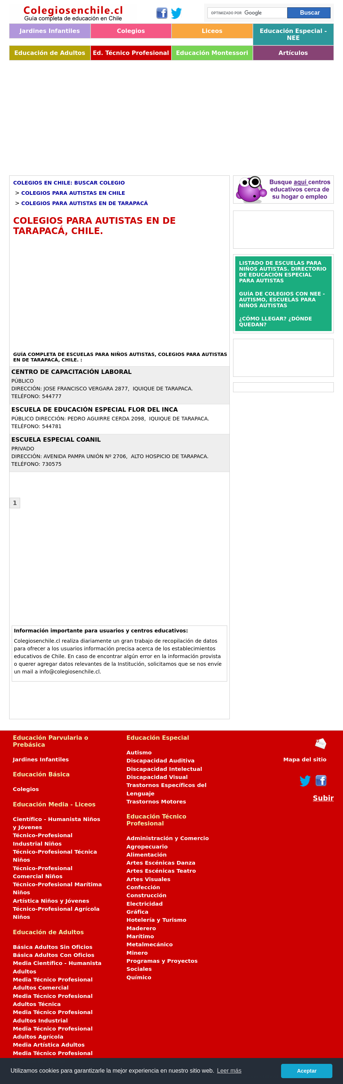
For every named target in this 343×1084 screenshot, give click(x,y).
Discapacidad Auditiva (160, 760)
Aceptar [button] (307, 1071)
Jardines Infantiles (50, 30)
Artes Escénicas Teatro (161, 871)
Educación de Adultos (49, 52)
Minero (137, 953)
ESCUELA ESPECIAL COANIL (56, 439)
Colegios (131, 30)
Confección (143, 887)
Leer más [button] (229, 1071)
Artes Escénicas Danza (160, 863)
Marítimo (140, 936)
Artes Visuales (148, 879)
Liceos (212, 30)
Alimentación (146, 854)
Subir (323, 798)
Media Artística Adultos (49, 1045)
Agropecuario (147, 846)
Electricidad (144, 904)
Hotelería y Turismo (156, 920)
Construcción (146, 895)
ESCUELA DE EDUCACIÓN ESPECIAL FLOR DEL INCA (94, 409)
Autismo (139, 752)
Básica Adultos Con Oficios (54, 955)
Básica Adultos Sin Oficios (52, 947)
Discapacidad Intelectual (164, 769)
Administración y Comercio (167, 838)
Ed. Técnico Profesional (131, 52)
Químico (138, 977)
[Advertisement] (171, 115)
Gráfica (137, 912)
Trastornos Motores (156, 801)
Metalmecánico (149, 944)
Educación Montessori (212, 52)
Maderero (141, 928)
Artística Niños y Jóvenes (51, 901)
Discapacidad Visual (157, 777)
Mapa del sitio (305, 759)
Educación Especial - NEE (293, 34)
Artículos (293, 52)
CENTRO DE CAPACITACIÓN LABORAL (71, 371)
